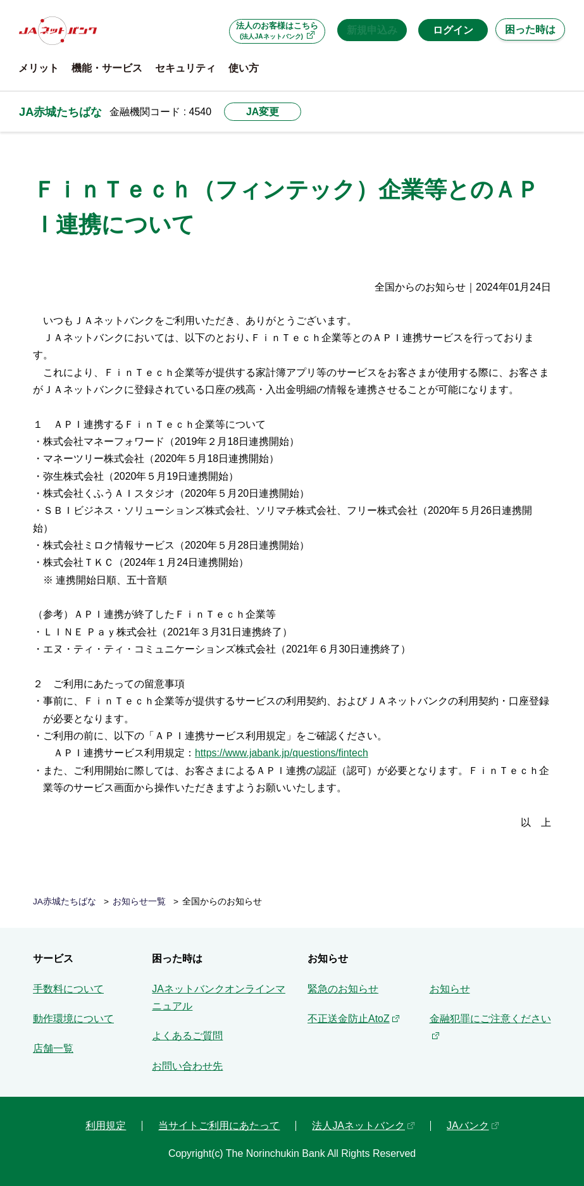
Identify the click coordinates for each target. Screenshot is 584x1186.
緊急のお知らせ (343, 988)
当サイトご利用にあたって (219, 1125)
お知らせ (450, 988)
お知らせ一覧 (139, 901)
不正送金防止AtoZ (349, 1018)
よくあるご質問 (187, 1035)
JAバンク (468, 1125)
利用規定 (105, 1125)
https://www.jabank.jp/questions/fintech (281, 752)
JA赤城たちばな (60, 111)
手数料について (68, 988)
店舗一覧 (53, 1048)
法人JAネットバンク (358, 1125)
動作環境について (73, 1018)
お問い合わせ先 (187, 1066)
